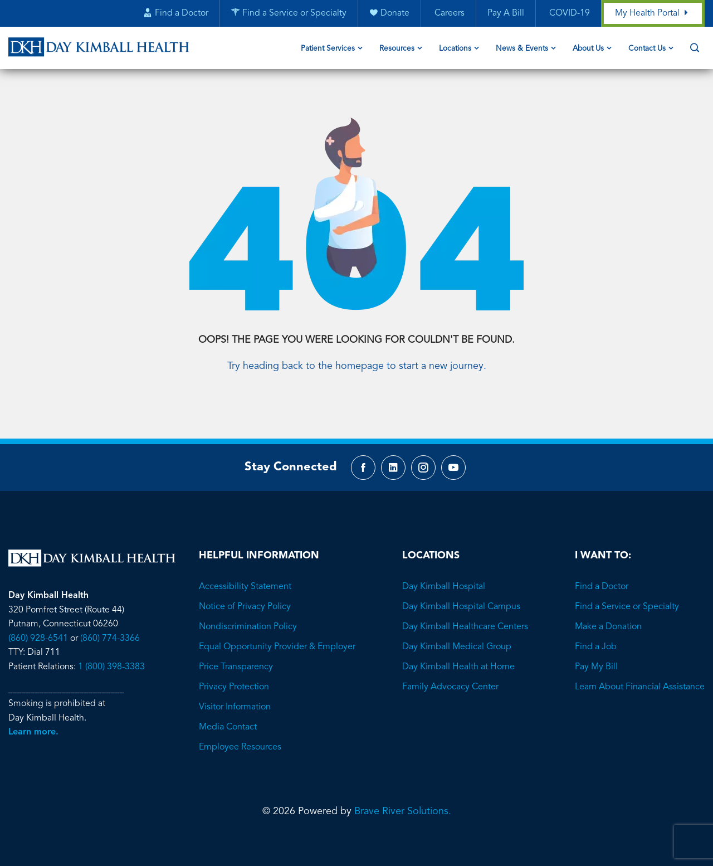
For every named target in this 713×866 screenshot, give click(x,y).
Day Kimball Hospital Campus (461, 594)
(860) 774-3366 (110, 626)
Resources (396, 49)
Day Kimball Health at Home (458, 654)
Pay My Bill (596, 654)
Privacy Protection (234, 674)
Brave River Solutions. (402, 799)
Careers (448, 13)
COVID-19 (567, 13)
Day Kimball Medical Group (456, 634)
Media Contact (228, 715)
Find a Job (596, 634)
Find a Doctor (601, 574)
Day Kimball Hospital (443, 574)
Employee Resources (240, 735)
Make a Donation (608, 614)
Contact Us (647, 49)
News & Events (522, 49)
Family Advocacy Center (450, 674)
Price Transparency (236, 654)
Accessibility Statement (245, 574)
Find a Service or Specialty (627, 594)
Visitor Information (235, 694)
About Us (588, 49)
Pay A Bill (505, 13)
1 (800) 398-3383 (111, 654)
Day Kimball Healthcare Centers (465, 614)
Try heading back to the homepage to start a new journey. (356, 352)
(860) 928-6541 (38, 626)
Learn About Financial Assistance (640, 674)
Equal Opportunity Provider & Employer (277, 634)
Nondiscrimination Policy (248, 614)
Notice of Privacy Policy (245, 594)
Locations (455, 49)
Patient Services (328, 49)
